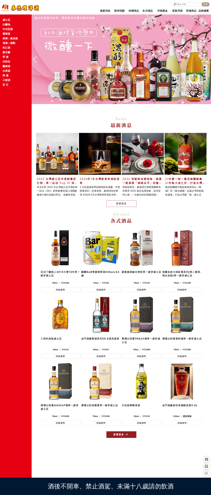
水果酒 (6, 71)
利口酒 (6, 47)
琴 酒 (5, 57)
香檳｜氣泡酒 (10, 38)
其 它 (5, 85)
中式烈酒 (8, 29)
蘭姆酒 (6, 66)
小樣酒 (6, 80)
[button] (116, 101)
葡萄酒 (6, 34)
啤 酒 (5, 75)
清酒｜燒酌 (9, 43)
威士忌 (6, 20)
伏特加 (6, 61)
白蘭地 (6, 24)
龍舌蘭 (6, 52)
